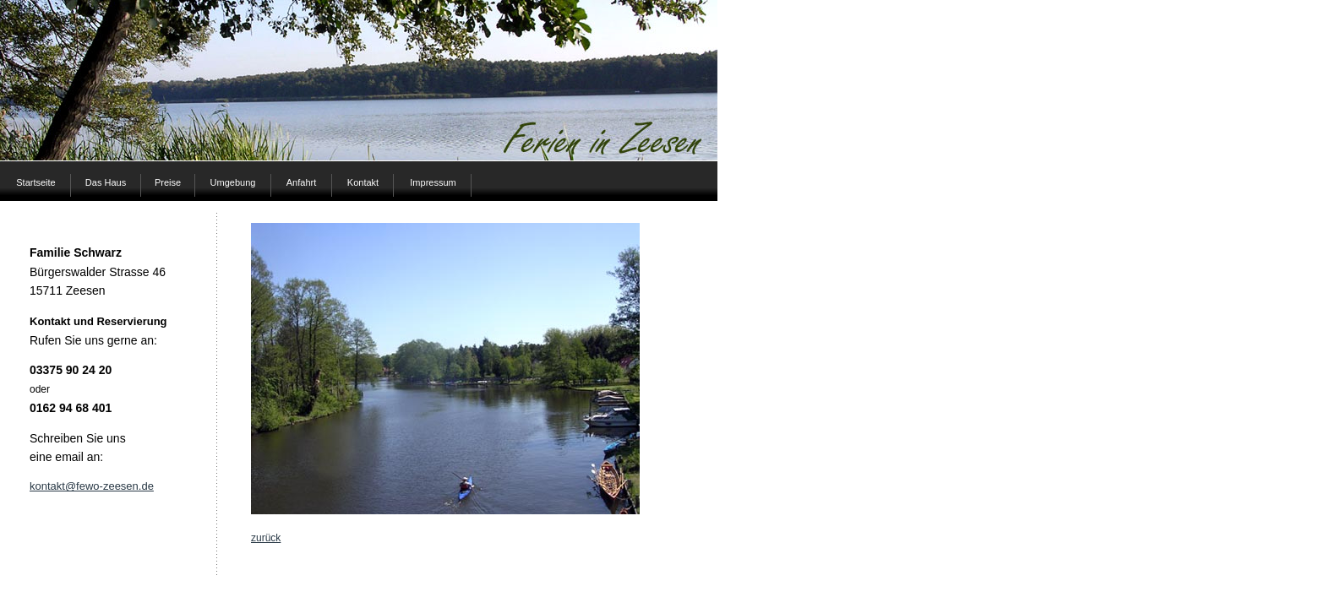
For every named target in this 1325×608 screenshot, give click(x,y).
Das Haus (105, 182)
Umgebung (233, 182)
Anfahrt (301, 182)
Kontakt (363, 182)
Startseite (35, 182)
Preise (168, 182)
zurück (266, 538)
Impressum (432, 182)
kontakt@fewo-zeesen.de (92, 486)
